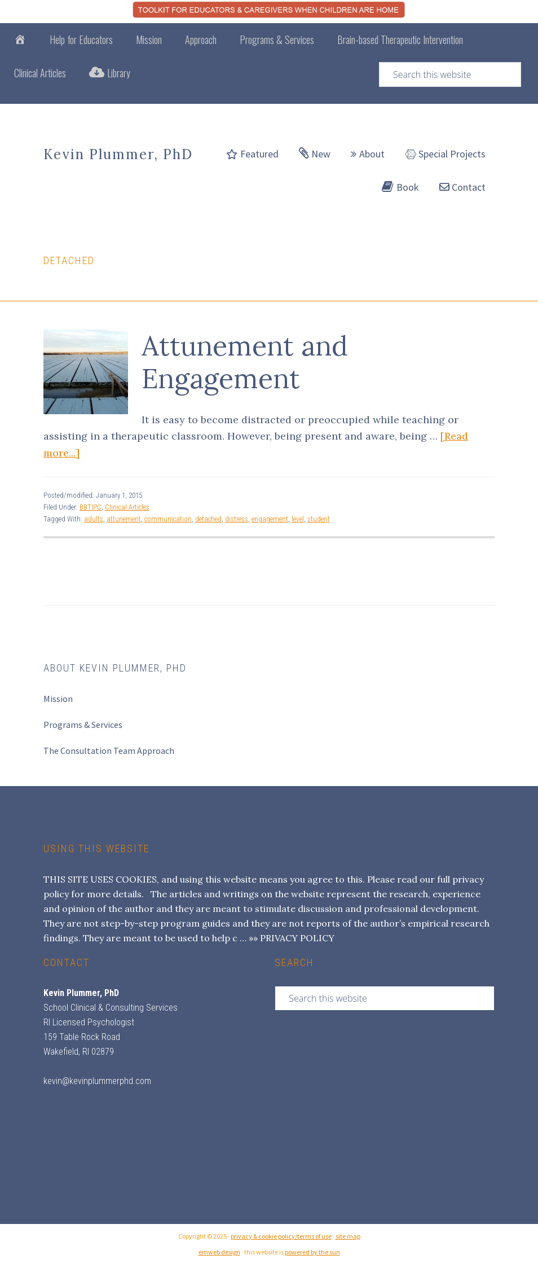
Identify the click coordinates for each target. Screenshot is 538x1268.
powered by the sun (312, 1252)
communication (168, 519)
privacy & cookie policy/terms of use (281, 1236)
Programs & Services (82, 724)
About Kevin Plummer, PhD (115, 668)
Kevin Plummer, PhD (118, 154)
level (298, 519)
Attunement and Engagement (245, 362)
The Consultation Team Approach (108, 750)
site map (348, 1236)
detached (208, 519)
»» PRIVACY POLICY (291, 938)
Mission (58, 698)
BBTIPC (91, 507)
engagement (270, 519)
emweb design (219, 1252)
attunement (124, 519)
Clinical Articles (127, 507)
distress (236, 519)
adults (93, 519)
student (318, 519)
